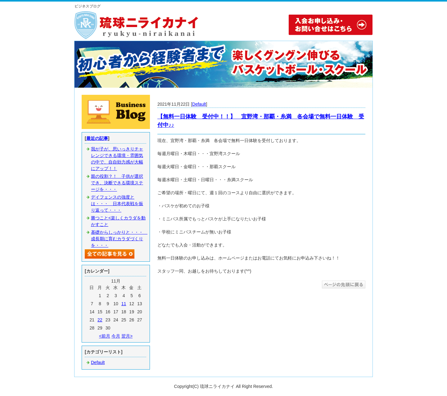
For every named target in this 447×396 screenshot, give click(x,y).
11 (123, 303)
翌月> (127, 336)
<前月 (104, 336)
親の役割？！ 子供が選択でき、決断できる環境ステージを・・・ (117, 183)
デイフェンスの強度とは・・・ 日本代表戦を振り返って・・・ (117, 204)
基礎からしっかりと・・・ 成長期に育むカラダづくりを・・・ (119, 239)
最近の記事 (97, 138)
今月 (115, 336)
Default (199, 104)
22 (99, 319)
